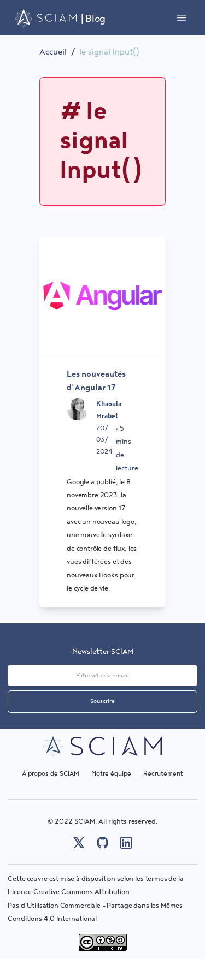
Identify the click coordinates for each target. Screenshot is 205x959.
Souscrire (102, 701)
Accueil (53, 52)
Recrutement (163, 774)
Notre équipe (111, 774)
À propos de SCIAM (50, 774)
